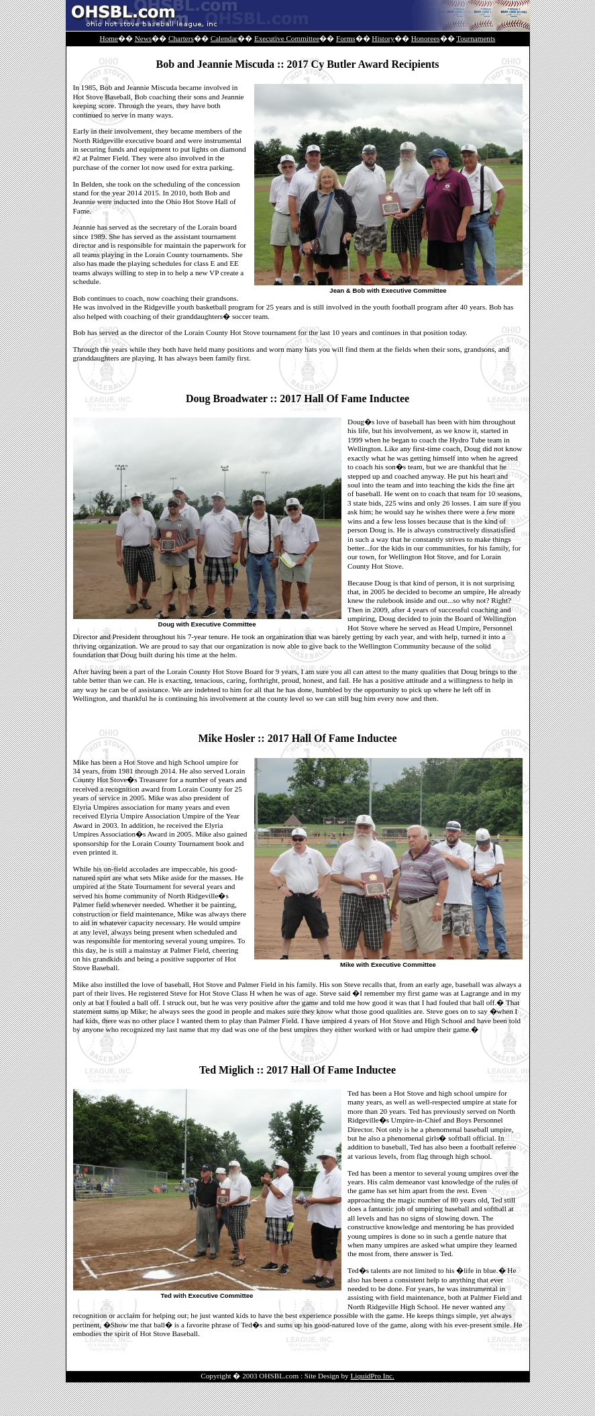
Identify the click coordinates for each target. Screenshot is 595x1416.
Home (109, 38)
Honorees (425, 38)
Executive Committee (286, 38)
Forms (346, 38)
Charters (181, 38)
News (143, 38)
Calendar (224, 38)
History (383, 38)
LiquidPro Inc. (372, 1376)
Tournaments (475, 38)
